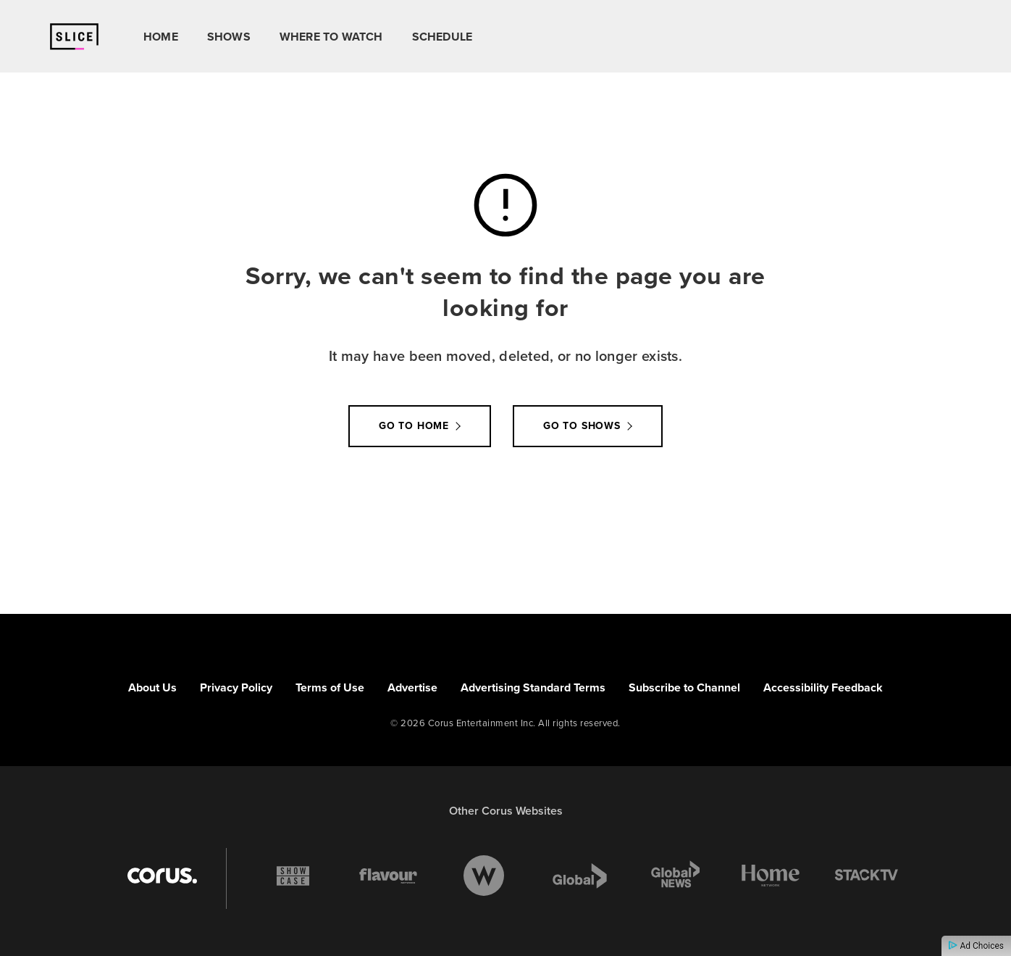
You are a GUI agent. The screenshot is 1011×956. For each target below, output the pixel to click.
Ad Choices (976, 946)
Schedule (442, 36)
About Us (152, 687)
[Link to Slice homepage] (74, 36)
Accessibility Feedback (823, 687)
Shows (229, 36)
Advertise (412, 687)
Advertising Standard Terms (533, 687)
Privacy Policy (236, 687)
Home (160, 36)
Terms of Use (329, 687)
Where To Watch (331, 36)
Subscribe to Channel (684, 687)
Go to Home (414, 425)
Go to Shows (582, 425)
